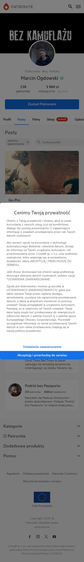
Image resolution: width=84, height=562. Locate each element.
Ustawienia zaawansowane (42, 347)
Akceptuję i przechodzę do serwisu (42, 355)
